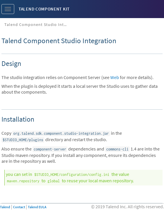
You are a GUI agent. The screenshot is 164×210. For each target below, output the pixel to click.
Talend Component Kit (44, 9)
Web (114, 77)
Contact (19, 207)
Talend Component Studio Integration (38, 24)
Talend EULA (37, 207)
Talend (5, 207)
